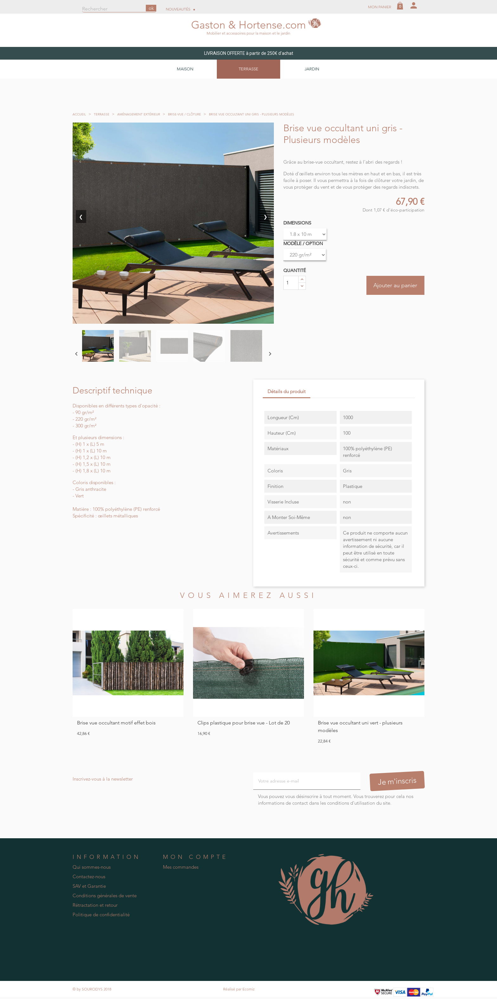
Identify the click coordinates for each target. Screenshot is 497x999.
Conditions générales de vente (105, 896)
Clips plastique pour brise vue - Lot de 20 (243, 723)
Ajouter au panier (394, 286)
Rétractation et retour (95, 905)
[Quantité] (291, 283)
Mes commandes (180, 867)
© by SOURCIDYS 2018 (92, 989)
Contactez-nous (89, 877)
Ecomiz (248, 989)
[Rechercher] (119, 9)
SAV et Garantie (89, 886)
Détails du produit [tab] (287, 392)
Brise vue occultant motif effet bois (116, 723)
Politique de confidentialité (101, 915)
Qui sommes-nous (92, 867)
